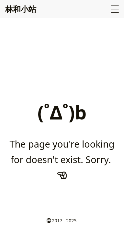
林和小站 (20, 9)
